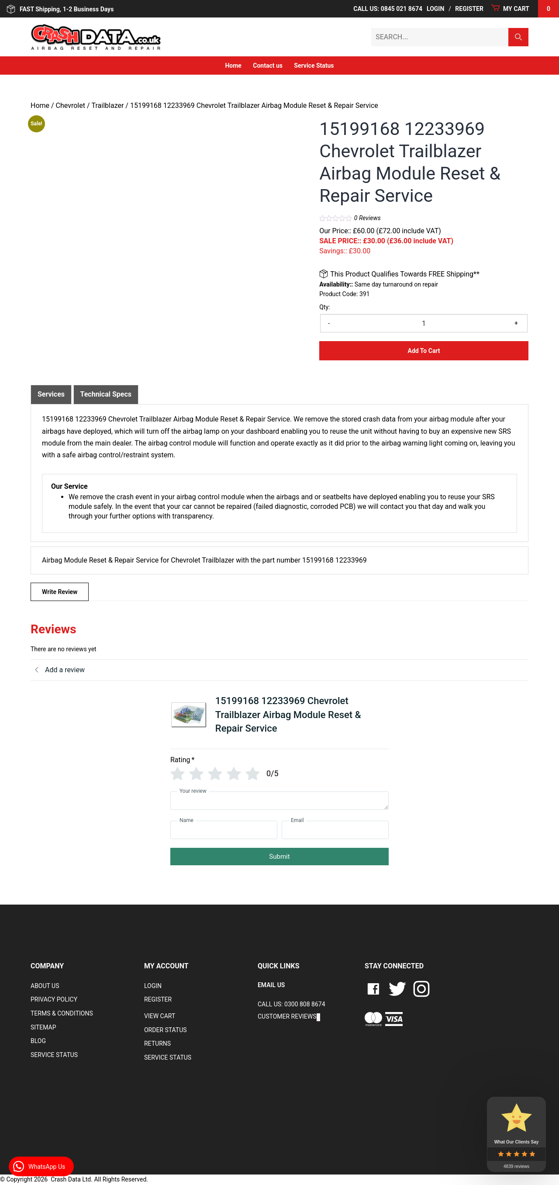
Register (469, 8)
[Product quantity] (424, 323)
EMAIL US (271, 984)
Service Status (314, 65)
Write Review (59, 591)
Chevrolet (70, 105)
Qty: (324, 307)
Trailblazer (108, 105)
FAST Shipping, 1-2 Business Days (60, 9)
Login (435, 8)
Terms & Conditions (62, 1013)
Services (51, 394)
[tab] (51, 394)
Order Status (165, 1029)
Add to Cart (424, 350)
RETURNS (157, 1043)
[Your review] (279, 800)
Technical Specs (106, 394)
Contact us (268, 65)
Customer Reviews (287, 1016)
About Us (45, 985)
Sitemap (43, 1027)
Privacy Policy (54, 999)
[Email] (335, 830)
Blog (38, 1040)
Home (233, 65)
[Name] (223, 830)
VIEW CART (159, 1015)
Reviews (367, 217)
